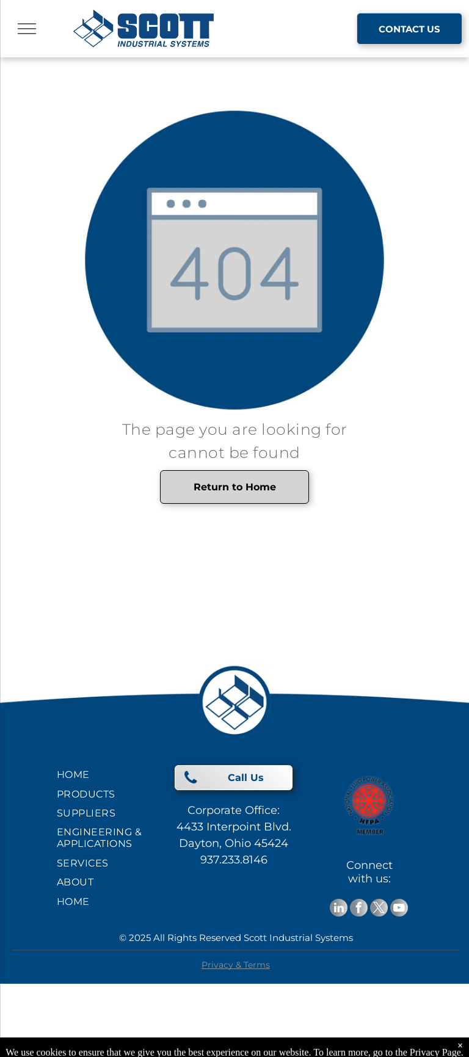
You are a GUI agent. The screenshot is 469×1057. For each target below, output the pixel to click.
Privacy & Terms (236, 964)
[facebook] (359, 909)
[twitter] (379, 909)
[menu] (27, 29)
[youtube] (399, 909)
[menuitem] (101, 774)
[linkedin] (338, 909)
